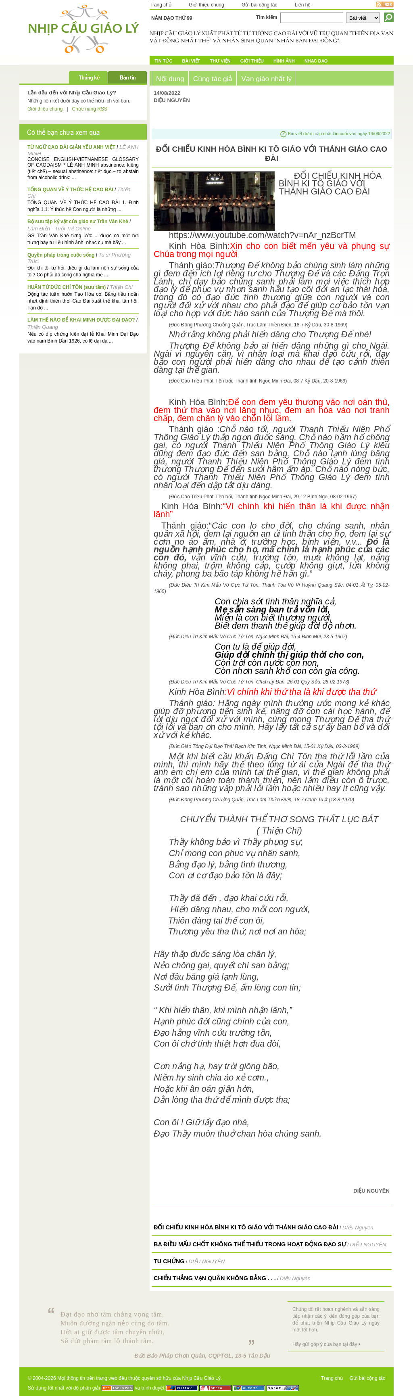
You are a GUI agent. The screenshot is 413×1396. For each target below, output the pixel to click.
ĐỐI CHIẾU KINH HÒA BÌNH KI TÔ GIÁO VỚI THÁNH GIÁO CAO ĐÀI (246, 1227)
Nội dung (170, 79)
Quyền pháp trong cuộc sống (60, 255)
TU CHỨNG (169, 1261)
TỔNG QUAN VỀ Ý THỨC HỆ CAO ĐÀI (70, 189)
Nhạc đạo (316, 61)
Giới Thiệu (252, 61)
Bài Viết (191, 61)
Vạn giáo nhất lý (266, 79)
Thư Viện (220, 61)
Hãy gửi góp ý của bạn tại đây (324, 1344)
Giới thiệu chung (206, 5)
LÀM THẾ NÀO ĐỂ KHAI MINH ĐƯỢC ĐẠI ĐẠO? (81, 320)
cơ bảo (343, 305)
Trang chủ (160, 5)
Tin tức (163, 61)
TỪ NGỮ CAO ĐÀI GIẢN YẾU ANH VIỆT (71, 147)
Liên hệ (303, 5)
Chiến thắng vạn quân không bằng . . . (215, 1278)
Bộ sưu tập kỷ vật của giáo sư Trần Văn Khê (77, 221)
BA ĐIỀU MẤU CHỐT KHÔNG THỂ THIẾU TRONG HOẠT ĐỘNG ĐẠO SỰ (250, 1244)
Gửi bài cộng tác (259, 5)
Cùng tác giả (213, 79)
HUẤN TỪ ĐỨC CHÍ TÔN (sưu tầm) (66, 287)
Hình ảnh (284, 61)
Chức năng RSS (89, 109)
